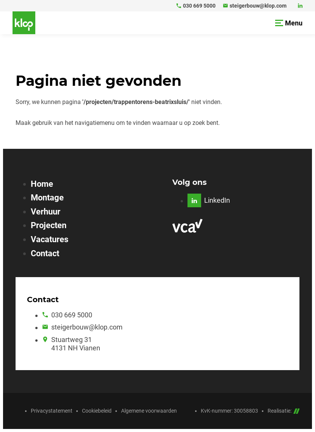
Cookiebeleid (97, 411)
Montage (47, 197)
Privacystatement (51, 411)
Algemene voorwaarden (149, 411)
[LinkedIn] (300, 5)
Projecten (48, 225)
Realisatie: (284, 411)
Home (42, 184)
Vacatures (49, 239)
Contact (45, 253)
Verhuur (45, 211)
